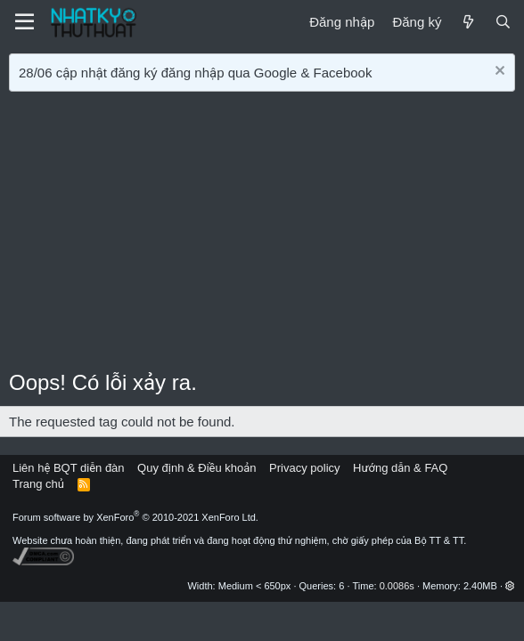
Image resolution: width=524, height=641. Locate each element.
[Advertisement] (262, 234)
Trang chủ (38, 484)
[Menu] (24, 22)
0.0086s (397, 585)
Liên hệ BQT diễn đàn (68, 468)
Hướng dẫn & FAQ (400, 468)
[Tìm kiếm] (503, 21)
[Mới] (467, 21)
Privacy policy (304, 468)
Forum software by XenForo (135, 517)
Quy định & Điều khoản (196, 468)
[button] (510, 585)
